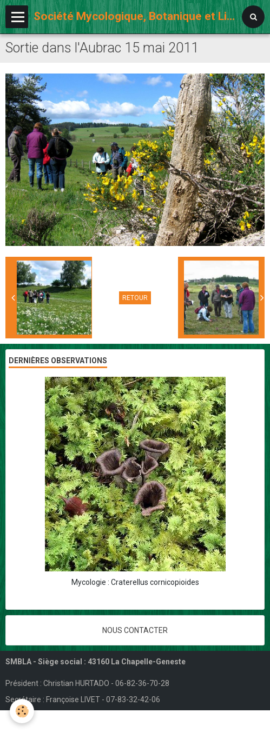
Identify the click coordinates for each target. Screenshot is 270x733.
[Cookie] (22, 711)
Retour (135, 298)
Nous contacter (135, 630)
